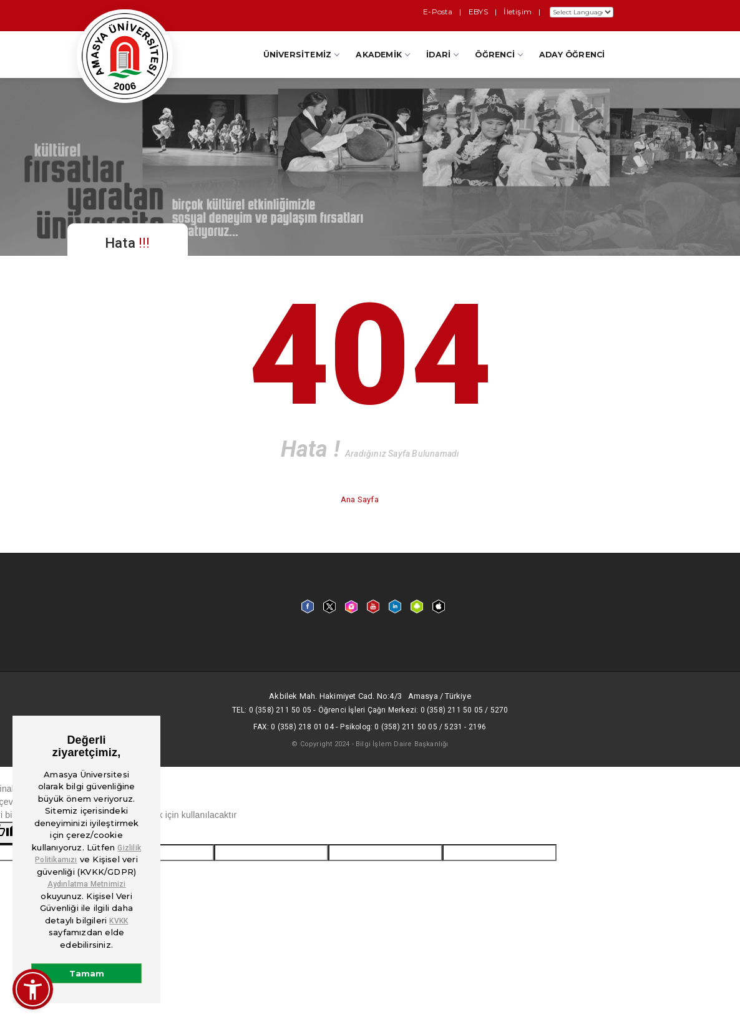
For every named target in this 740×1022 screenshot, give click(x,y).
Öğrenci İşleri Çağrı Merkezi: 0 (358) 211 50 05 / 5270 (413, 710)
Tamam (86, 973)
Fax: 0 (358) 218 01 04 (293, 727)
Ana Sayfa (361, 499)
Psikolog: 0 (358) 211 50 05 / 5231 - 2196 (413, 727)
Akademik (382, 54)
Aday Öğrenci (572, 54)
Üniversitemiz (301, 54)
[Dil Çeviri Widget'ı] (581, 12)
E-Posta (441, 11)
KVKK (118, 921)
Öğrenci (498, 54)
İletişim (518, 11)
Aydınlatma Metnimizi (86, 884)
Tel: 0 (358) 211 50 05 (271, 710)
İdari (442, 54)
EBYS (480, 11)
